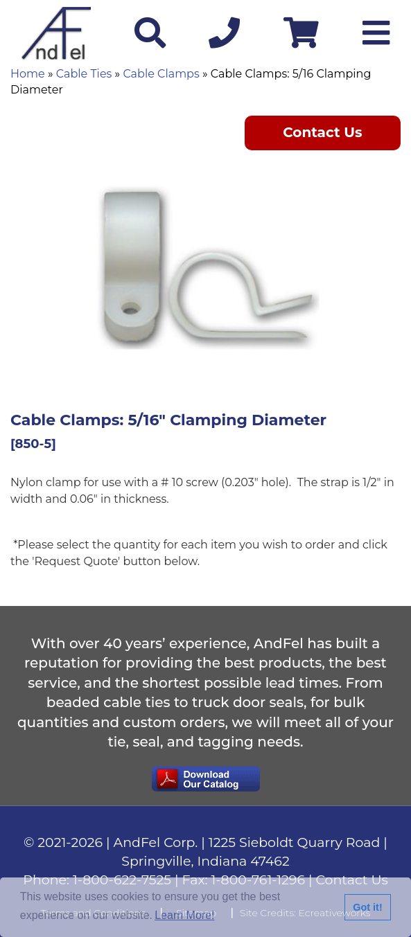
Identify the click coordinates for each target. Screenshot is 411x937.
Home (27, 73)
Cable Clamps (161, 73)
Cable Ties (84, 73)
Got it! (367, 907)
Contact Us (322, 132)
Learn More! (184, 915)
